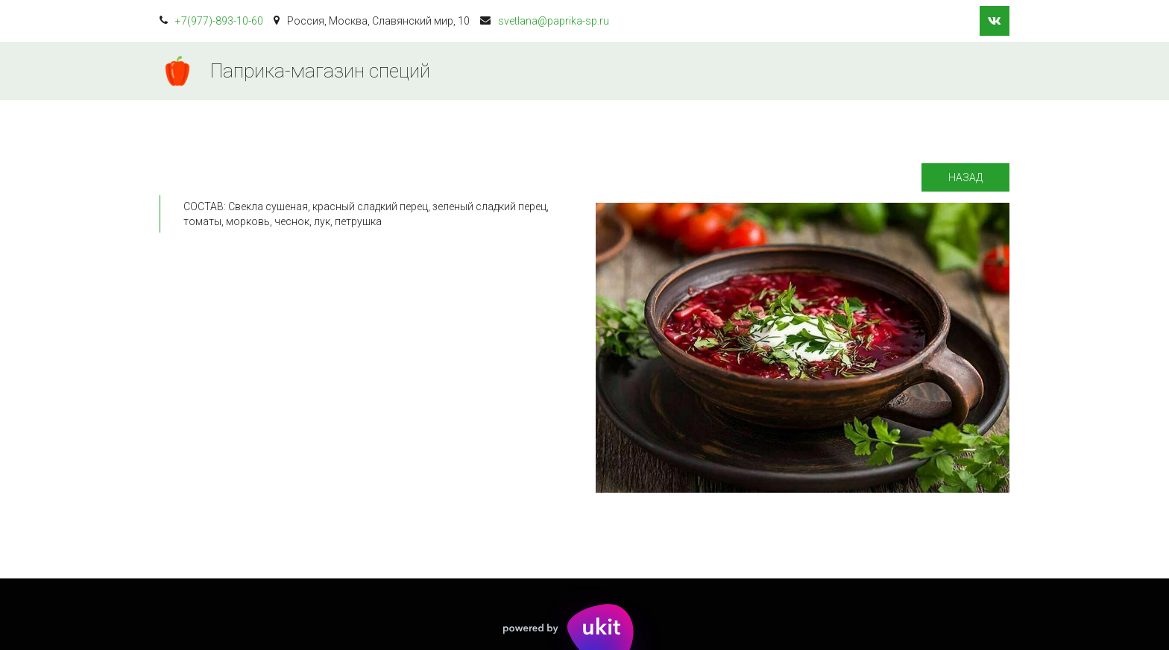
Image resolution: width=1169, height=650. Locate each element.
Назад (965, 177)
